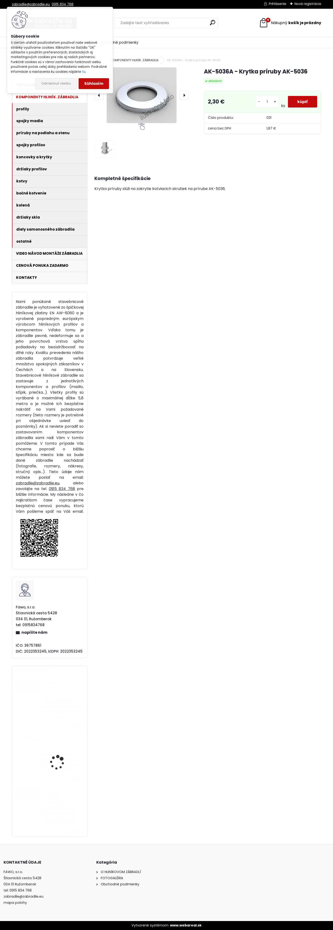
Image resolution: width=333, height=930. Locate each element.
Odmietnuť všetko (56, 83)
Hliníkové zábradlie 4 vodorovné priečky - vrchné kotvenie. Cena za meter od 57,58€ (61, 814)
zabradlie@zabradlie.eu (31, 4)
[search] (212, 22)
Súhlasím (93, 83)
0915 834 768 (62, 4)
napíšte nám (34, 632)
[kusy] (267, 102)
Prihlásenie (277, 3)
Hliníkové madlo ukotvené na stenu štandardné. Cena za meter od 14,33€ (60, 762)
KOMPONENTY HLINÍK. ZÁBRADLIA (135, 60)
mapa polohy (15, 902)
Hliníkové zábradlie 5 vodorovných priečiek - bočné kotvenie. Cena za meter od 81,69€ (63, 708)
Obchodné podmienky (119, 42)
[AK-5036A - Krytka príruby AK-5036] (141, 95)
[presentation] (99, 95)
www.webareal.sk (186, 925)
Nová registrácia (308, 3)
